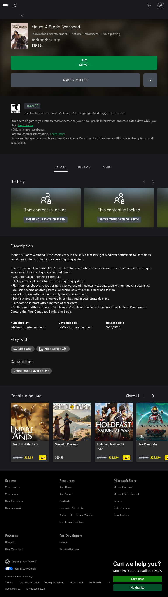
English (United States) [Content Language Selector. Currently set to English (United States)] (24, 561)
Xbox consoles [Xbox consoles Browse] (12, 487)
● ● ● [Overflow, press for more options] (151, 80)
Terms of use (76, 582)
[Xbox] (11, 15)
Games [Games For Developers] (63, 542)
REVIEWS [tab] (84, 167)
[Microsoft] (83, 3)
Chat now (137, 579)
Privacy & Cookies (54, 582)
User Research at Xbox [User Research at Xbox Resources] (72, 521)
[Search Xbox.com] (15, 5)
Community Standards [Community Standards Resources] (71, 508)
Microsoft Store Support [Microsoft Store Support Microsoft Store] (126, 494)
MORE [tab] (107, 167)
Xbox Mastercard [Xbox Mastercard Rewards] (14, 549)
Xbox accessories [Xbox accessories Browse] (14, 508)
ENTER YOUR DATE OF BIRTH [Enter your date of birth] (45, 219)
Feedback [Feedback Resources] (64, 501)
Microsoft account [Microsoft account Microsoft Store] (123, 487)
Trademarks (95, 582)
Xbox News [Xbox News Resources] (65, 487)
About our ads (12, 588)
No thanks (138, 587)
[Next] (153, 182)
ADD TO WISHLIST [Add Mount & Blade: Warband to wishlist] (75, 80)
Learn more (25, 125)
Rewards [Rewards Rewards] (9, 542)
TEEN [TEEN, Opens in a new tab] (32, 106)
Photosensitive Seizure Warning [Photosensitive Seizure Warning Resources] (76, 514)
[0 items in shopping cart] (150, 6)
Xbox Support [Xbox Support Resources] (67, 494)
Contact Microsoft (29, 582)
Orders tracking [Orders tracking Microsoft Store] (122, 508)
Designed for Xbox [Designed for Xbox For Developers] (69, 549)
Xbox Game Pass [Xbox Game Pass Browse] (14, 501)
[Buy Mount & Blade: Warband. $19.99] (84, 63)
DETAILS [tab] (61, 167)
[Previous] (144, 182)
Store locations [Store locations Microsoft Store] (122, 514)
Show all (132, 395)
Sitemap (9, 582)
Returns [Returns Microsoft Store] (118, 501)
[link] (29, 432)
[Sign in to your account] (161, 6)
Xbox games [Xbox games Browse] (11, 494)
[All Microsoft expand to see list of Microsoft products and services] (5, 6)
